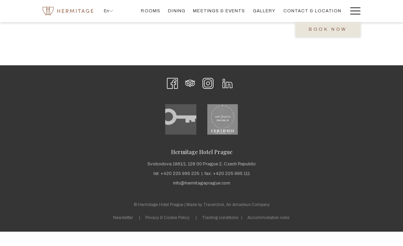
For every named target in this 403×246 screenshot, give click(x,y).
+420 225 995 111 (231, 173)
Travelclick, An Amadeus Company (236, 204)
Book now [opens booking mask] (328, 29)
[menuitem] (150, 11)
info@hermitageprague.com (201, 183)
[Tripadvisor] (190, 82)
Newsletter (123, 217)
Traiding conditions (220, 217)
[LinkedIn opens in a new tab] (227, 82)
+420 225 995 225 (179, 173)
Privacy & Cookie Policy (167, 217)
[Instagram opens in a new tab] (208, 82)
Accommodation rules (268, 217)
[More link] (353, 11)
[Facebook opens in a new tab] (172, 82)
